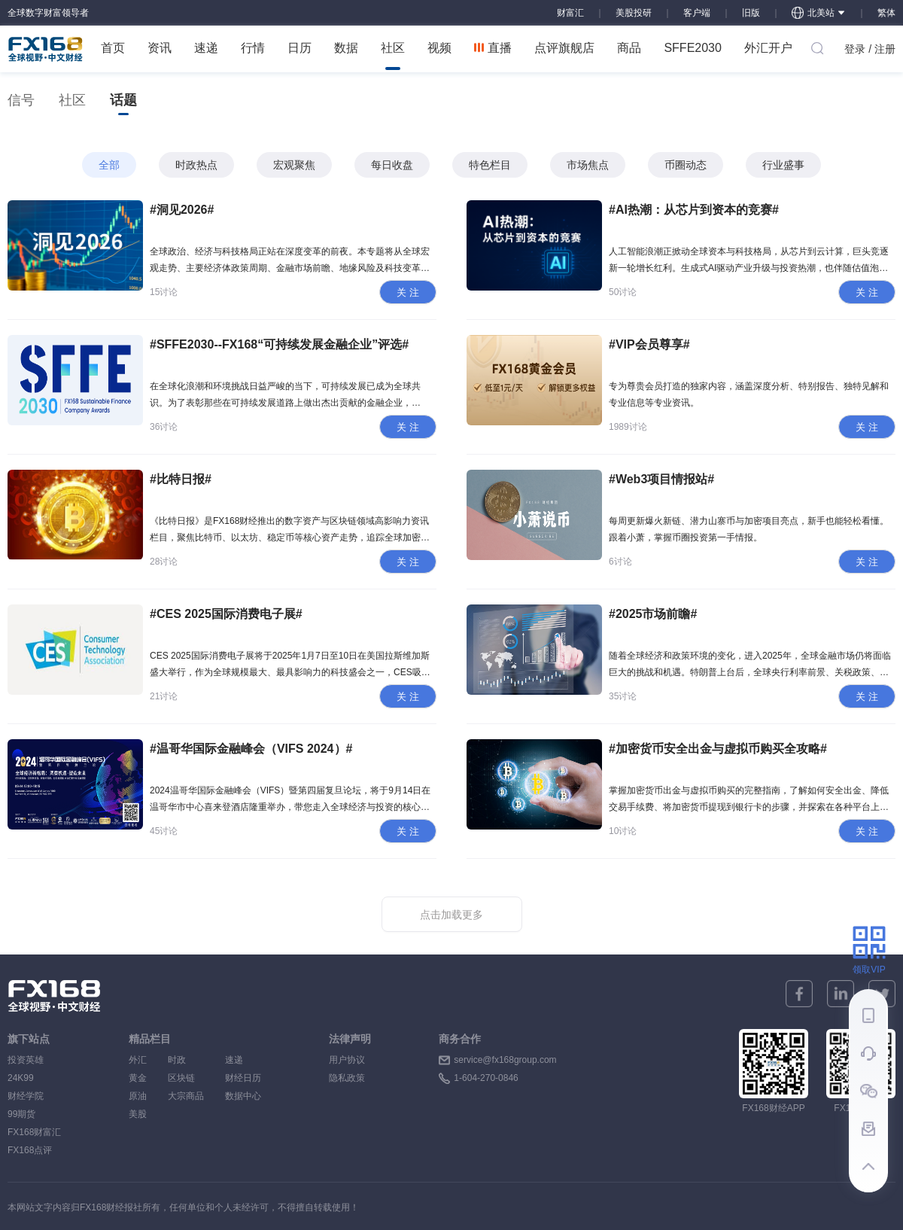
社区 (393, 55)
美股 (138, 1114)
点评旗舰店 (564, 47)
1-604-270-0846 (486, 1078)
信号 (21, 100)
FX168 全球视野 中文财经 (46, 49)
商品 (629, 47)
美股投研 (634, 13)
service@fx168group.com (505, 1060)
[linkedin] (840, 993)
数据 (346, 47)
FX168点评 (30, 1150)
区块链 (186, 1078)
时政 (186, 1060)
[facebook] (799, 993)
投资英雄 (26, 1060)
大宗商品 (186, 1096)
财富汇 (570, 13)
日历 (299, 47)
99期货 (21, 1114)
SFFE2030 (692, 47)
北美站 (819, 13)
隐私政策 (347, 1078)
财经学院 (26, 1096)
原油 (138, 1096)
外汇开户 (768, 47)
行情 (253, 47)
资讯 (159, 47)
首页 (113, 47)
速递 (206, 47)
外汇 (138, 1060)
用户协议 (347, 1060)
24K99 (21, 1078)
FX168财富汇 (34, 1132)
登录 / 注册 (869, 49)
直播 (493, 47)
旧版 (751, 13)
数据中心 (243, 1096)
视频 (439, 47)
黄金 (138, 1078)
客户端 (696, 13)
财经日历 (243, 1078)
